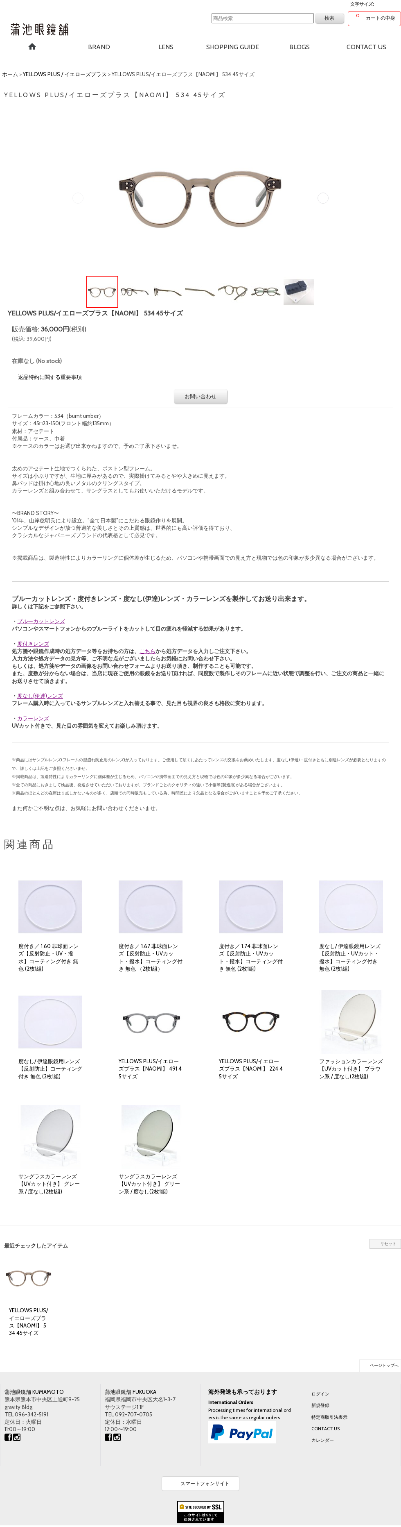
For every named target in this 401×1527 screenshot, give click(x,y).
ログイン (320, 1394)
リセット (388, 1243)
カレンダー (322, 1440)
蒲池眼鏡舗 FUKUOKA (130, 1392)
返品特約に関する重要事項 (50, 377)
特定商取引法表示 (329, 1417)
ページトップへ (384, 1365)
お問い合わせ (200, 396)
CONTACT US (325, 1429)
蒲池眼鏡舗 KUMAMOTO (34, 1392)
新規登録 (320, 1405)
